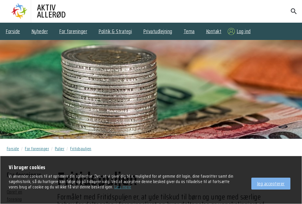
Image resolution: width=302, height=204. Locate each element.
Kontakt (214, 31)
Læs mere (122, 187)
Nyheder (39, 31)
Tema (189, 31)
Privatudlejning (157, 31)
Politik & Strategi (115, 31)
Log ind (244, 31)
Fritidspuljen (80, 149)
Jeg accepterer (271, 184)
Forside (13, 31)
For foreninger (73, 31)
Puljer (59, 149)
